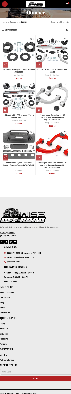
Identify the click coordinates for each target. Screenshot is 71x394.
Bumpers (18, 170)
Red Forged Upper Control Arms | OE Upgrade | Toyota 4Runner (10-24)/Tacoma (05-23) (52, 165)
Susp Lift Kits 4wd (52, 75)
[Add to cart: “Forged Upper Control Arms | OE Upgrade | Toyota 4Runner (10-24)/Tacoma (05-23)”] (39, 110)
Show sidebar (11, 30)
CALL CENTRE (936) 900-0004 (8, 234)
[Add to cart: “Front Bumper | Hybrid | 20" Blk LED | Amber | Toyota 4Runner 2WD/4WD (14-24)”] (5, 157)
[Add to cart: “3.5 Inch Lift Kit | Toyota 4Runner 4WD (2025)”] (39, 65)
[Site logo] (35, 4)
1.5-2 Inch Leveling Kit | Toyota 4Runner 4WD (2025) (19, 71)
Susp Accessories (52, 123)
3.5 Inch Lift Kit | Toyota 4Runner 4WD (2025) (52, 71)
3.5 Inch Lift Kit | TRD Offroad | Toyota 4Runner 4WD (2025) (18, 116)
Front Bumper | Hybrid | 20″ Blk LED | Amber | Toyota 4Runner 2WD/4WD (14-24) (19, 165)
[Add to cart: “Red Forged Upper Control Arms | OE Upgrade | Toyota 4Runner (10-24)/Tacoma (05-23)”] (39, 157)
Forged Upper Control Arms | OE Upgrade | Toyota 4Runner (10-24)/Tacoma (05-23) (52, 117)
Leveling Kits (19, 75)
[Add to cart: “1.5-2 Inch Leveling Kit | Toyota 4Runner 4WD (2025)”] (5, 65)
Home (4, 22)
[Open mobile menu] (5, 4)
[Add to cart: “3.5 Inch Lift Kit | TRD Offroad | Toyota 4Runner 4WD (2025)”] (5, 110)
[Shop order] (67, 30)
